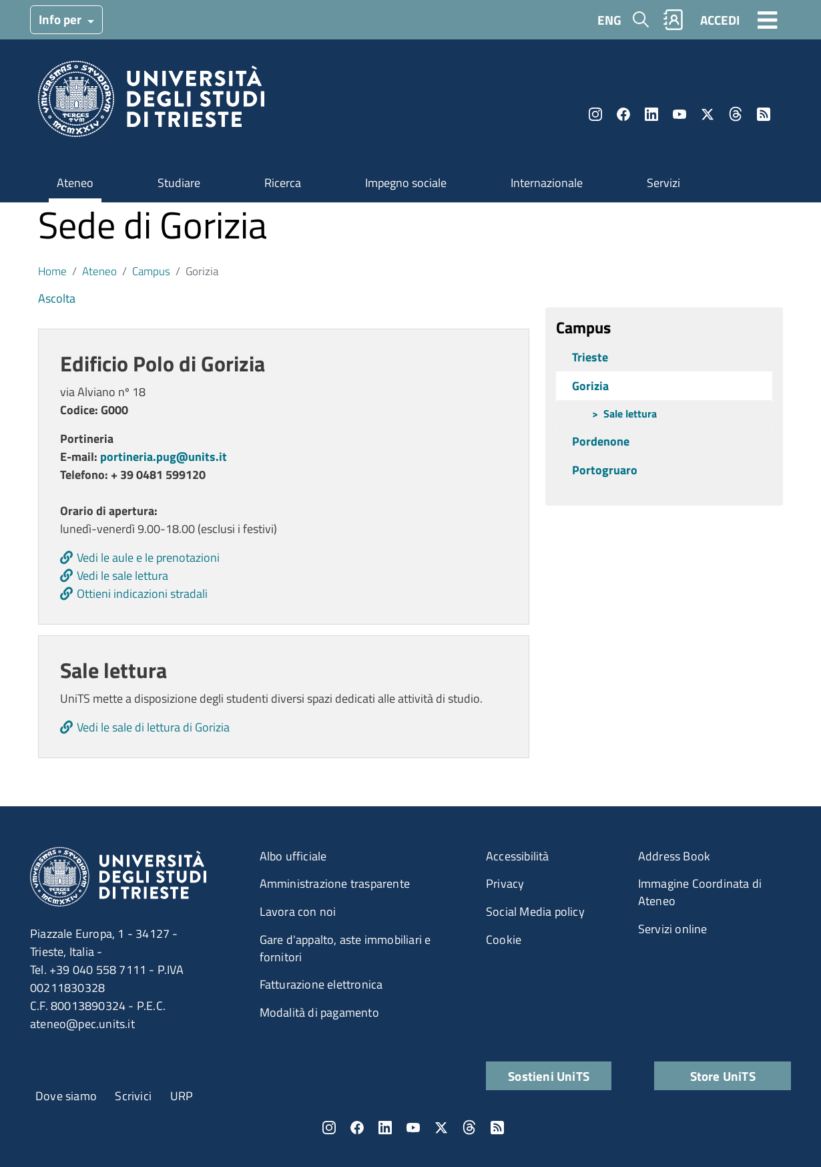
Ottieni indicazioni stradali (142, 594)
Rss (763, 114)
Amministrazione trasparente (335, 883)
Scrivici (133, 1096)
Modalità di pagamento (319, 1012)
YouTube (679, 114)
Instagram (595, 114)
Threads (735, 114)
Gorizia (590, 386)
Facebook (623, 114)
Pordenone (600, 441)
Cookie (503, 940)
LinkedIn (651, 114)
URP (182, 1096)
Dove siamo (66, 1096)
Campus (151, 271)
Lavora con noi (298, 911)
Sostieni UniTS (548, 1076)
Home (52, 271)
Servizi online (673, 929)
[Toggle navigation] (767, 19)
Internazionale (547, 183)
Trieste (590, 357)
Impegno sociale (406, 183)
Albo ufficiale (293, 856)
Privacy (505, 883)
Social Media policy (535, 911)
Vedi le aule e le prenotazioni (148, 557)
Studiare (179, 183)
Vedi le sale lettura (122, 575)
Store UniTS (723, 1076)
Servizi (663, 183)
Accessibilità (517, 856)
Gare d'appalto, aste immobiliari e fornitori (345, 948)
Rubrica (673, 19)
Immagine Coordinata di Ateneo (700, 892)
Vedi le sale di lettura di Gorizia (153, 727)
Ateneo (75, 183)
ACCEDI (720, 19)
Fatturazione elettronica (321, 984)
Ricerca (282, 183)
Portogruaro (604, 470)
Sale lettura (630, 413)
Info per (61, 19)
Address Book (674, 856)
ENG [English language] (609, 19)
